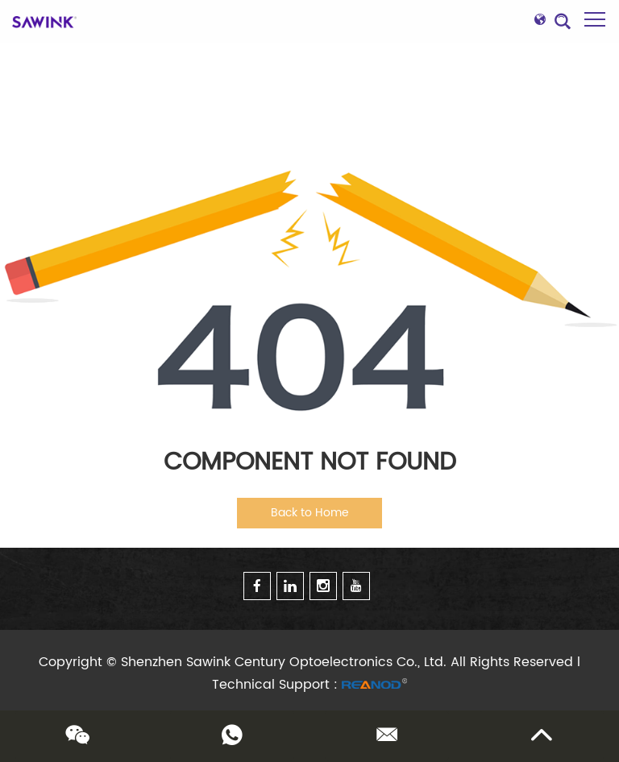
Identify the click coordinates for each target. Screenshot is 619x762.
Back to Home (310, 512)
